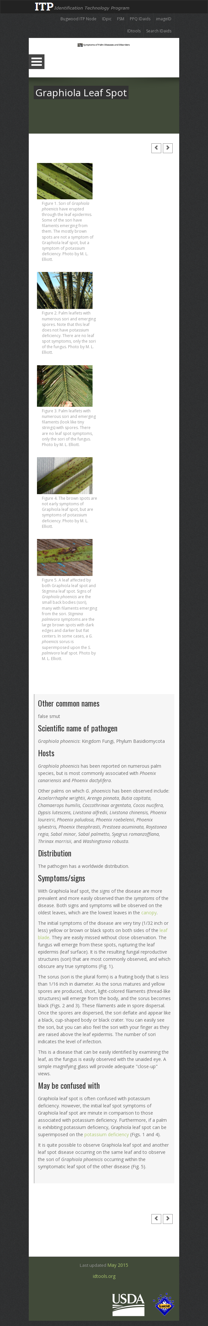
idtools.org (104, 1279)
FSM (120, 19)
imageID (163, 19)
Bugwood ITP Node (78, 19)
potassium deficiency (106, 1134)
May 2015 (117, 1265)
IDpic (107, 19)
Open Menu (36, 61)
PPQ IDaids (140, 19)
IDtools (134, 31)
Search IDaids (158, 31)
